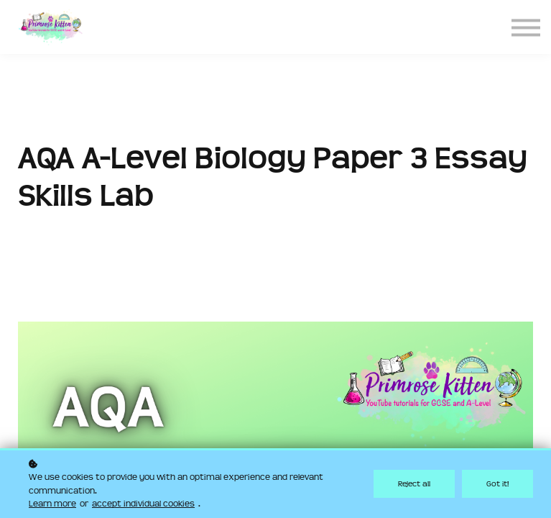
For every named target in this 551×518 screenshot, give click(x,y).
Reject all (414, 484)
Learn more (52, 504)
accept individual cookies (143, 504)
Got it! (497, 484)
